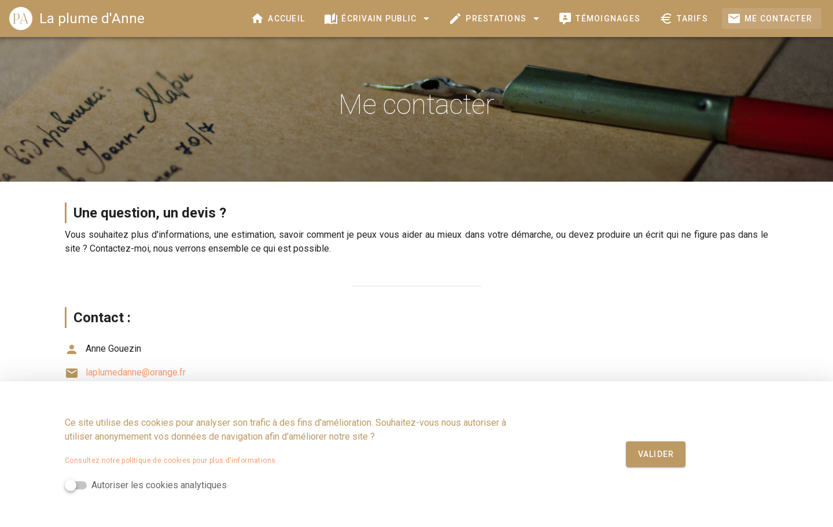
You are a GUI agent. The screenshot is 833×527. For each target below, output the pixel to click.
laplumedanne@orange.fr (125, 372)
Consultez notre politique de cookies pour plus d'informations (170, 460)
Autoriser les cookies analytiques (159, 485)
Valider (656, 454)
